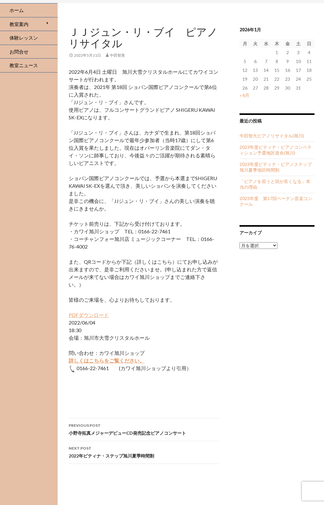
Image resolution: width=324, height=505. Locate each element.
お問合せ (18, 51)
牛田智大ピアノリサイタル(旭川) (272, 135)
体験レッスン (23, 38)
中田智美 (117, 55)
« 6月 (244, 95)
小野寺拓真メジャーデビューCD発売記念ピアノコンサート (144, 429)
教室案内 (18, 24)
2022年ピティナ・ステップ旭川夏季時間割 (144, 451)
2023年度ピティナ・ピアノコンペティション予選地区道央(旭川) (276, 149)
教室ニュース (23, 65)
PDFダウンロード (89, 315)
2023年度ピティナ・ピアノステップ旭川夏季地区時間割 (276, 167)
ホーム (16, 10)
